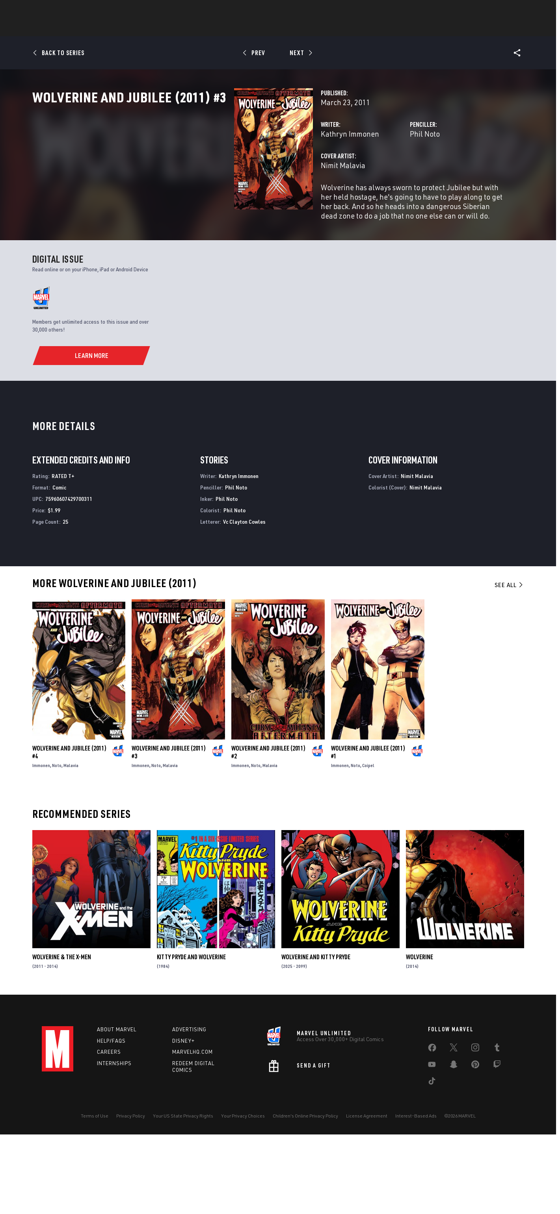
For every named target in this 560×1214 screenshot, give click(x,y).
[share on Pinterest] (475, 1145)
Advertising (189, 1109)
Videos (366, 28)
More (395, 28)
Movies (297, 28)
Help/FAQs (111, 1120)
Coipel (368, 845)
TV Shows (332, 28)
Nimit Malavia (202, 199)
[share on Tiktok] (432, 1162)
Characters (229, 28)
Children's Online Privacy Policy (305, 1195)
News (161, 28)
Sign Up (96, 10)
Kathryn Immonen (209, 168)
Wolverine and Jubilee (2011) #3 (169, 832)
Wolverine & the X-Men (61, 1037)
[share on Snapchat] (454, 1145)
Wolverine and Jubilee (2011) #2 (268, 832)
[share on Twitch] (497, 1145)
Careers (109, 1132)
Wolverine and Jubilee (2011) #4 (69, 832)
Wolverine (419, 1037)
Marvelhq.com (192, 1132)
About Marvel (116, 1109)
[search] (505, 10)
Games (266, 28)
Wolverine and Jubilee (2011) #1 (368, 832)
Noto (56, 845)
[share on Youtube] (432, 1145)
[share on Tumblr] (497, 1128)
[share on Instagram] (475, 1128)
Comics (190, 28)
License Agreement (366, 1195)
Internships (114, 1143)
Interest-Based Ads (416, 1195)
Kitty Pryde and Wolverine (191, 1037)
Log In (70, 10)
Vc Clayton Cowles (244, 601)
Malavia (70, 845)
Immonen (41, 845)
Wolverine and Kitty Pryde (315, 1037)
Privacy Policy (130, 1195)
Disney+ (183, 1120)
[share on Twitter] (454, 1128)
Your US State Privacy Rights (183, 1195)
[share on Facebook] (432, 1129)
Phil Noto (354, 168)
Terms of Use (94, 1195)
